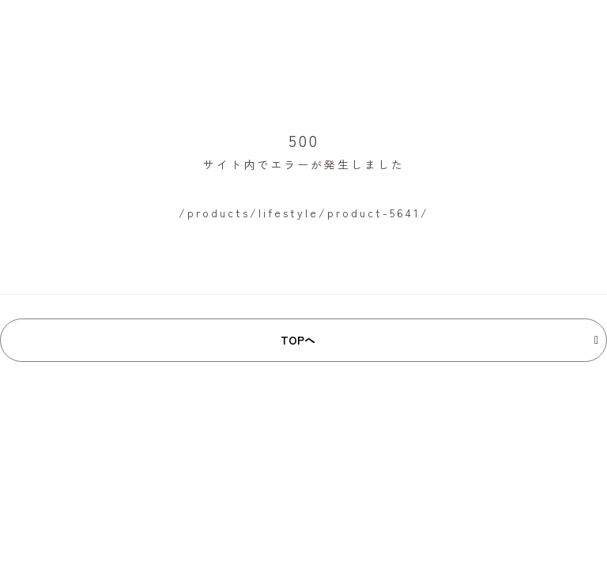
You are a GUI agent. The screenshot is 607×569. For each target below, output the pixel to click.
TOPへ (298, 340)
